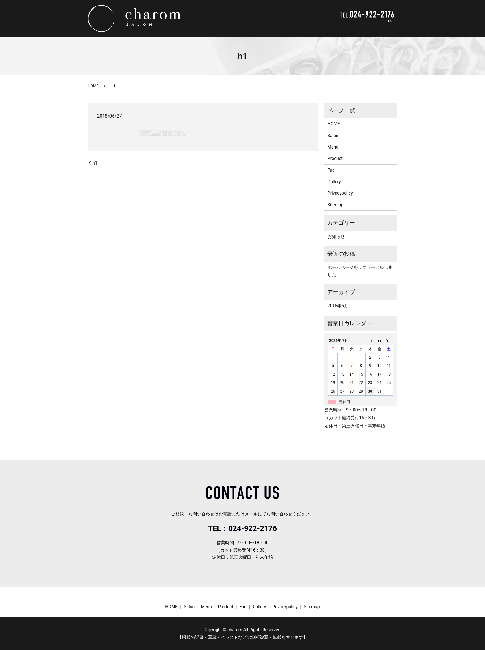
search (393, 26)
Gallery (370, 26)
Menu (311, 26)
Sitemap (335, 204)
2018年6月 (338, 305)
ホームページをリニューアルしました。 (360, 271)
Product (332, 26)
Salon (292, 26)
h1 (94, 163)
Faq (352, 26)
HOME (272, 26)
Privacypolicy (340, 193)
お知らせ (336, 236)
